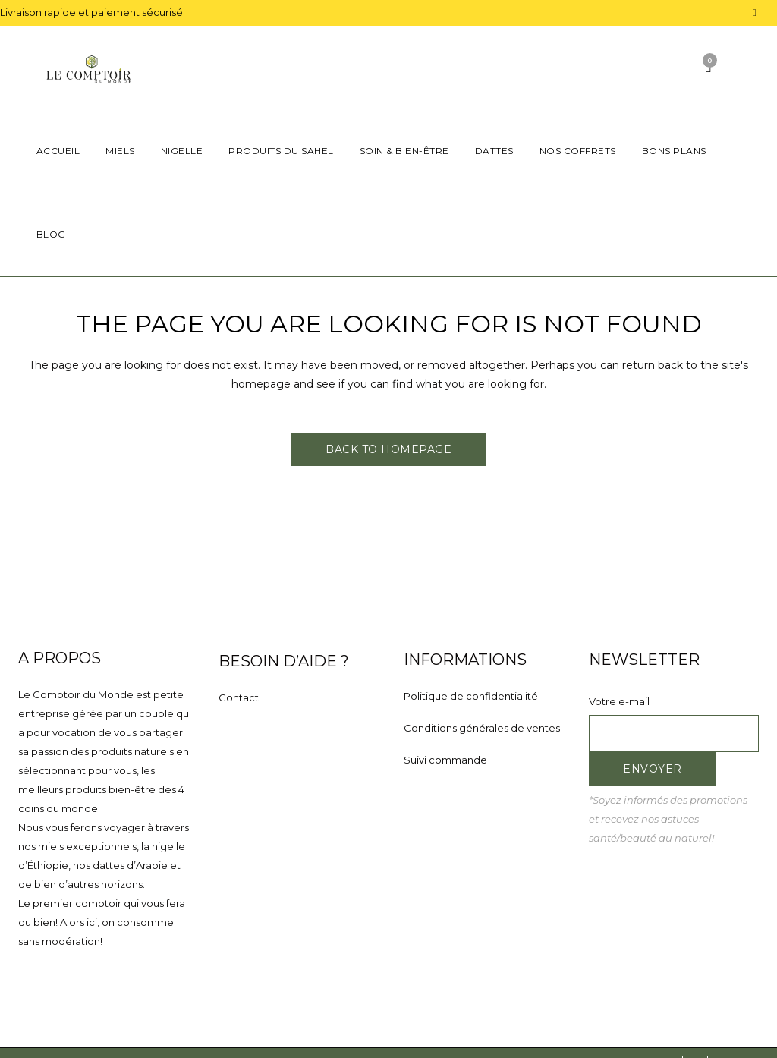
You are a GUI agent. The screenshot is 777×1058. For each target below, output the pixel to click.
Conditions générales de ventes (482, 728)
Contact (239, 697)
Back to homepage (388, 449)
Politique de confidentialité (471, 696)
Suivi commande (445, 760)
